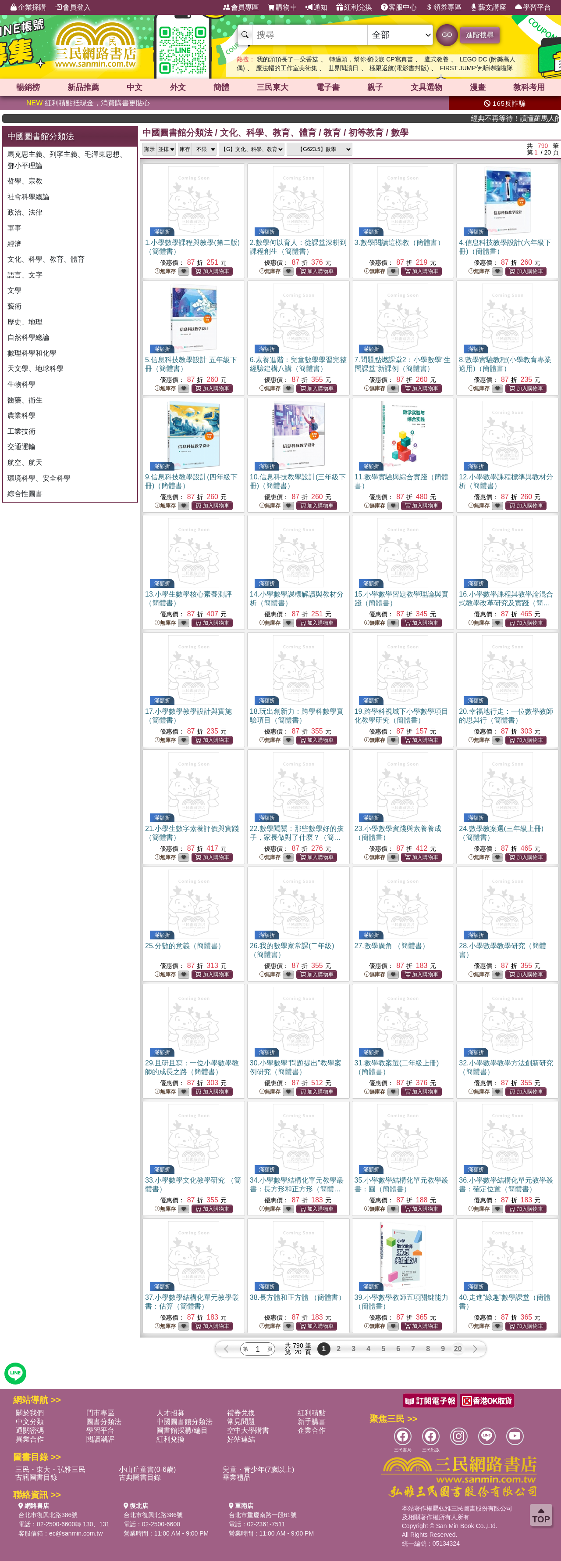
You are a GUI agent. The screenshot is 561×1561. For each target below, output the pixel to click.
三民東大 (272, 87)
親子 (375, 87)
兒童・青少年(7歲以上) (259, 1469)
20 (458, 1348)
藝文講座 (488, 7)
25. (185, 946)
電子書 (328, 87)
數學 (399, 132)
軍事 (14, 228)
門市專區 (100, 1413)
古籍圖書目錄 (36, 1477)
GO (447, 34)
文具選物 (426, 87)
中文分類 (30, 1421)
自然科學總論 (28, 337)
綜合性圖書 (25, 493)
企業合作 (312, 1430)
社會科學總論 (28, 197)
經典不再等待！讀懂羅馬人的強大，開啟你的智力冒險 (532, 118)
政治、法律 (25, 212)
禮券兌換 (241, 1413)
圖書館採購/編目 (181, 1430)
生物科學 (21, 384)
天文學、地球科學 (35, 368)
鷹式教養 (436, 59)
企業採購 (28, 7)
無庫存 (165, 271)
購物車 (282, 7)
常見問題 (241, 1421)
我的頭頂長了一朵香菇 (287, 59)
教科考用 (529, 87)
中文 (134, 87)
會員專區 (241, 7)
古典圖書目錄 (140, 1477)
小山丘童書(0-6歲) (147, 1469)
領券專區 (444, 7)
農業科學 (21, 415)
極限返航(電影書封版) (399, 68)
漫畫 (478, 87)
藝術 (14, 306)
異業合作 (30, 1439)
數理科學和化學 (32, 353)
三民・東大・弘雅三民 (50, 1469)
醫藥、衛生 (25, 400)
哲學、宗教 (25, 181)
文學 (14, 290)
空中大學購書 (248, 1430)
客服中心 (399, 7)
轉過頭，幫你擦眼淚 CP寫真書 (371, 59)
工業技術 (21, 431)
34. (297, 1188)
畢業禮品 (237, 1477)
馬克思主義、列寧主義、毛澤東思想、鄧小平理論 (67, 160)
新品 (83, 87)
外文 (178, 87)
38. (298, 1297)
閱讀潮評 (100, 1439)
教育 (332, 132)
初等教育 (365, 132)
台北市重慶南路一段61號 (263, 1514)
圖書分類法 (103, 1421)
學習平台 (533, 7)
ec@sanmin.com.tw (76, 1533)
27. (392, 946)
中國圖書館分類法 (177, 132)
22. (297, 837)
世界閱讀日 (343, 68)
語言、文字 (25, 275)
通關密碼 (30, 1430)
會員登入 (73, 7)
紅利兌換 (354, 7)
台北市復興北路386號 (48, 1514)
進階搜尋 (480, 35)
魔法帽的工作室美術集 (286, 68)
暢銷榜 (28, 87)
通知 (316, 7)
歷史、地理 (25, 322)
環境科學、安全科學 (39, 478)
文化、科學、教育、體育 (46, 259)
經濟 (14, 244)
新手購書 (312, 1421)
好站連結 (241, 1439)
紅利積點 (312, 1413)
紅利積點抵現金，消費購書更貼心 (88, 103)
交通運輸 (21, 446)
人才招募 (170, 1413)
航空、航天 (25, 462)
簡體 (221, 87)
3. (399, 242)
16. (506, 602)
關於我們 (30, 1413)
